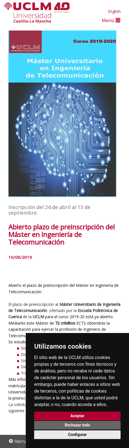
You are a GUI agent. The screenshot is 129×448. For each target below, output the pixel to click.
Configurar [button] (77, 434)
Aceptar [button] (78, 416)
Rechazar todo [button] (77, 425)
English (114, 11)
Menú (111, 20)
